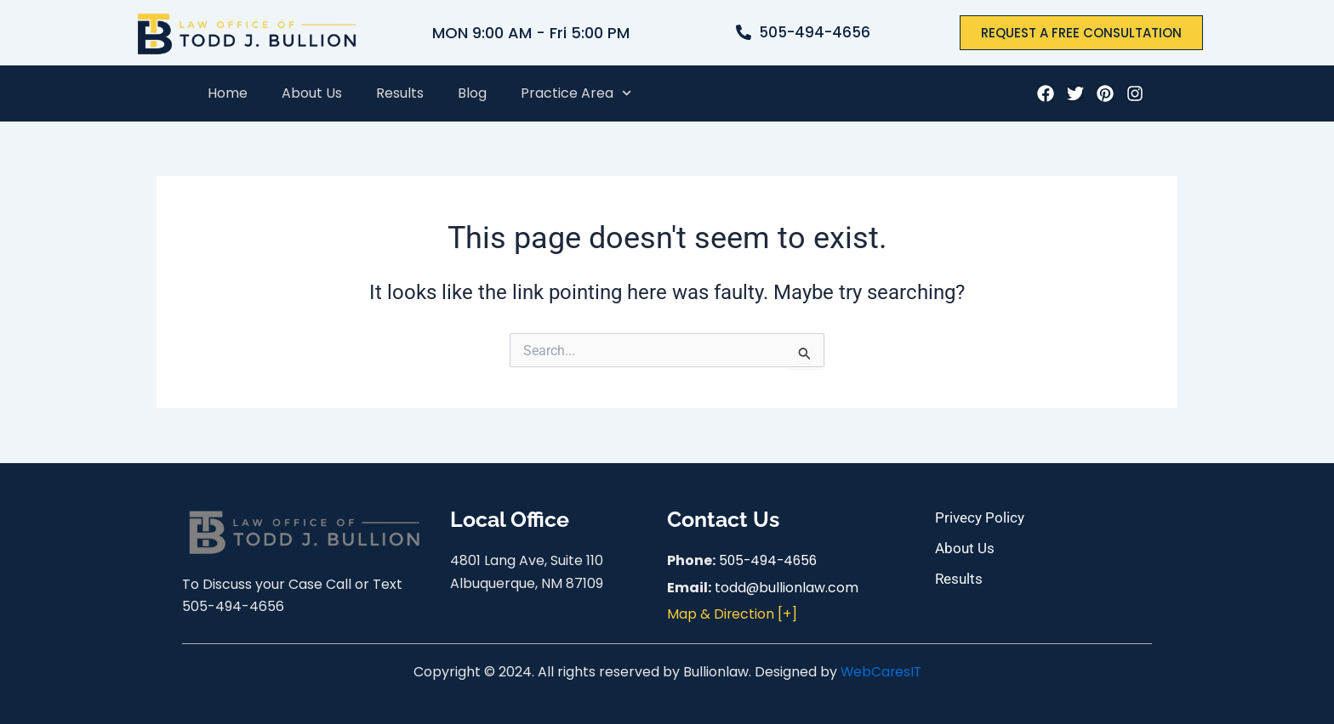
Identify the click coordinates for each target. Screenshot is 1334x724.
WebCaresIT (880, 672)
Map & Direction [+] (732, 614)
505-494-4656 (770, 560)
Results (400, 93)
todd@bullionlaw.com (787, 587)
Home (228, 93)
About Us (312, 93)
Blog (472, 93)
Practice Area (576, 93)
